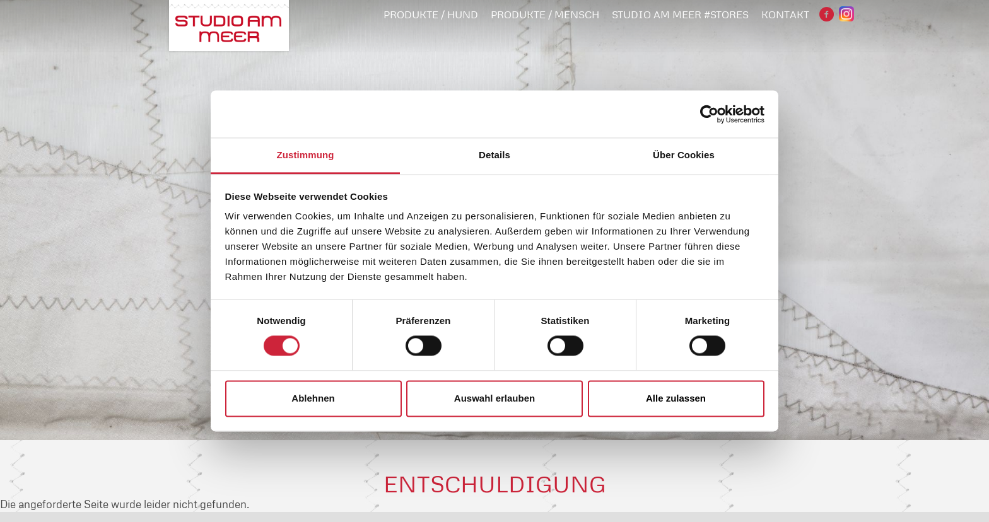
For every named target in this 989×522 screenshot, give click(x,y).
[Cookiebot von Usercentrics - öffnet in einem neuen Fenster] (709, 114)
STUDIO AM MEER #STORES (680, 14)
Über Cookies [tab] (684, 154)
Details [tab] (494, 154)
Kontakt (785, 14)
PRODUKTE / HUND (430, 14)
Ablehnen (312, 398)
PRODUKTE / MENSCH (545, 14)
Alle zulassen (676, 398)
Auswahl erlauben (494, 398)
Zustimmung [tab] (305, 154)
